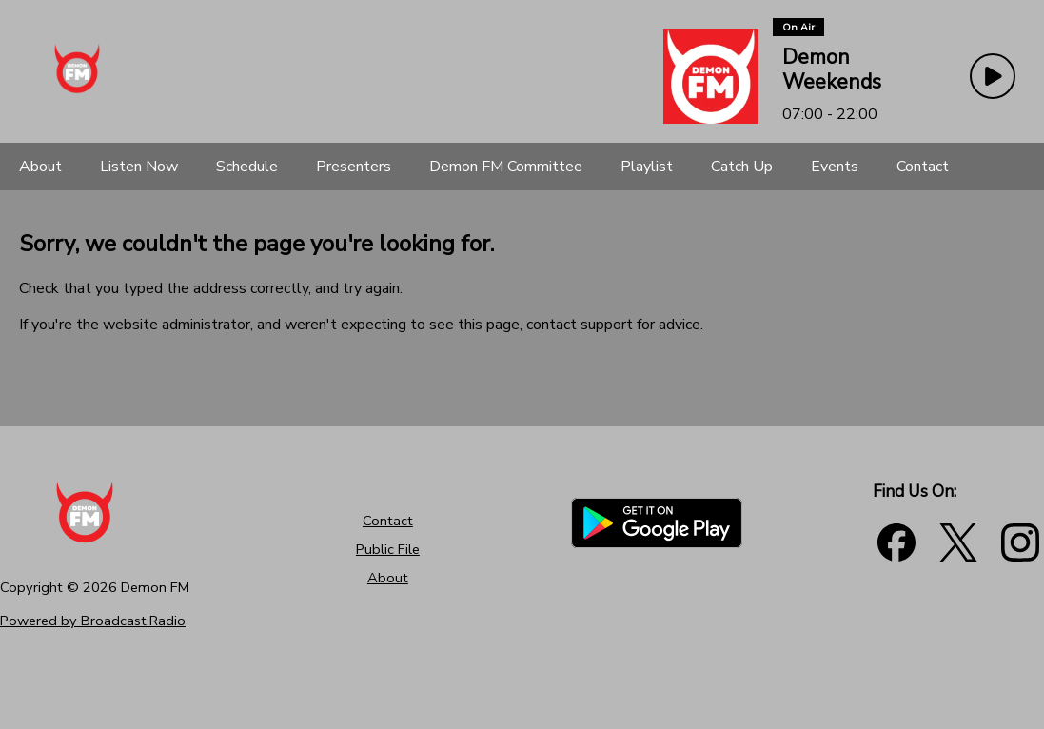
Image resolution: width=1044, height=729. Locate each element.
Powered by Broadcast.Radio (93, 620)
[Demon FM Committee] (505, 166)
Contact (388, 520)
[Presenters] (353, 166)
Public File (388, 549)
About (387, 577)
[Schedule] (247, 166)
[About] (40, 166)
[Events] (834, 166)
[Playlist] (646, 166)
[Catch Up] (742, 166)
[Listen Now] (139, 166)
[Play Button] (992, 76)
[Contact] (922, 166)
